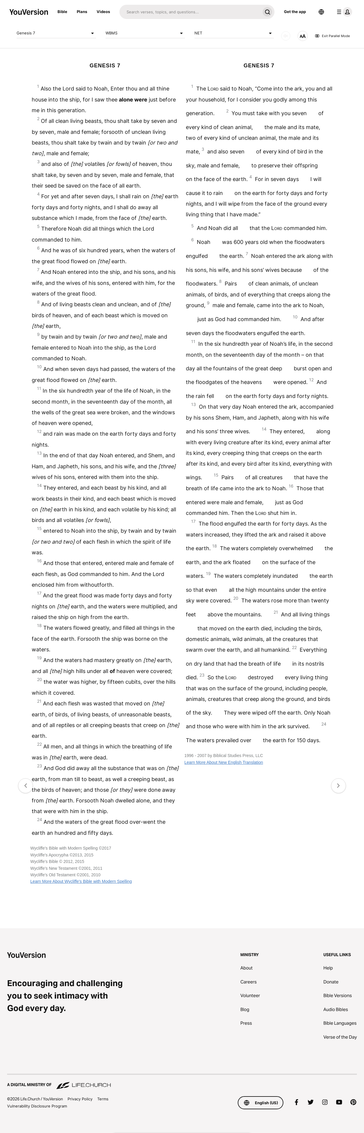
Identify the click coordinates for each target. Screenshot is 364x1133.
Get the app (295, 11)
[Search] (189, 12)
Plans (82, 11)
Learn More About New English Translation (223, 762)
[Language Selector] (321, 12)
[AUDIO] (285, 36)
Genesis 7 (56, 33)
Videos (103, 11)
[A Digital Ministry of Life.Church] (182, 1082)
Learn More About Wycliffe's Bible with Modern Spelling (81, 881)
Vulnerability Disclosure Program (37, 1106)
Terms (102, 1098)
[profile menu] (343, 12)
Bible (62, 11)
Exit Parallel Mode (332, 36)
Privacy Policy (80, 1098)
